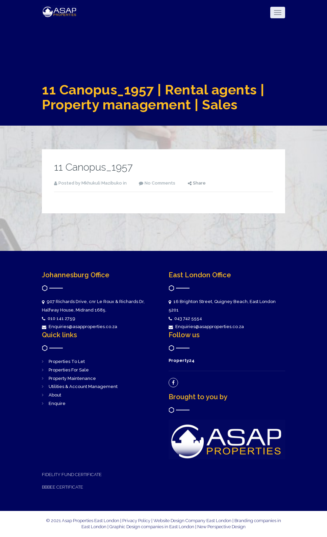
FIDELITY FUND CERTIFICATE (72, 474)
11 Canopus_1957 (93, 167)
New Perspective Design (221, 526)
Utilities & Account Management (83, 386)
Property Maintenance (72, 378)
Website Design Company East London (192, 520)
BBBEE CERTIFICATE (62, 487)
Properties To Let (67, 361)
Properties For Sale (69, 369)
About (55, 395)
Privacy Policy (136, 520)
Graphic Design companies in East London (152, 526)
